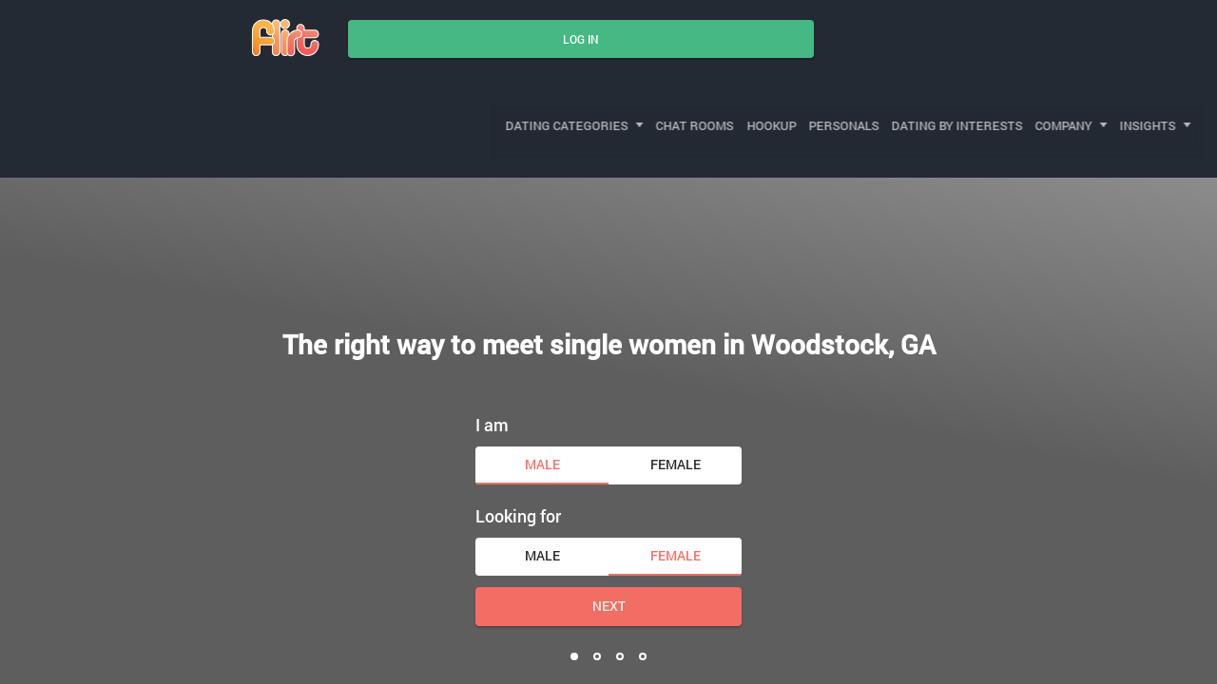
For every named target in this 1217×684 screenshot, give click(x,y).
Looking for (518, 468)
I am (492, 376)
